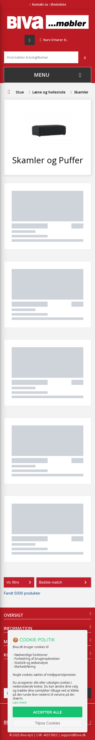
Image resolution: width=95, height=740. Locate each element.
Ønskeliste (57, 4)
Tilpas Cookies (47, 723)
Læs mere (20, 702)
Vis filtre (19, 582)
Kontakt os (40, 4)
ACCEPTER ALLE (47, 712)
